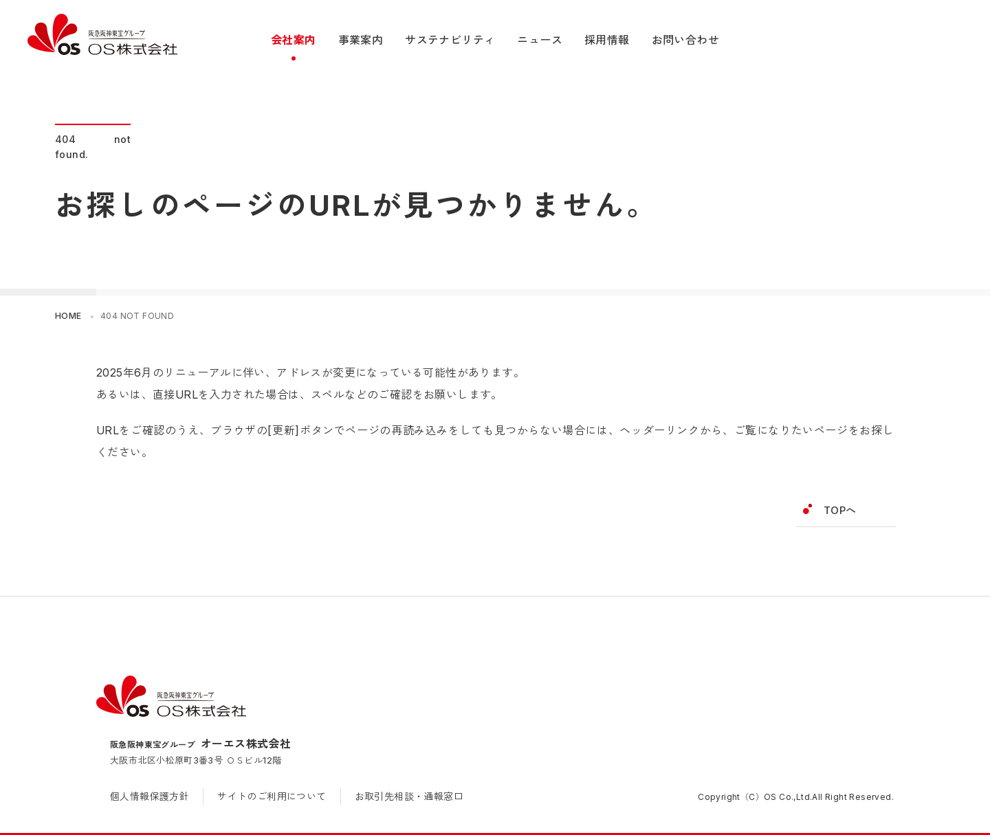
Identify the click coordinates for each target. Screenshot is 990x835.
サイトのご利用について (271, 796)
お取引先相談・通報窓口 (409, 796)
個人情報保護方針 (149, 796)
